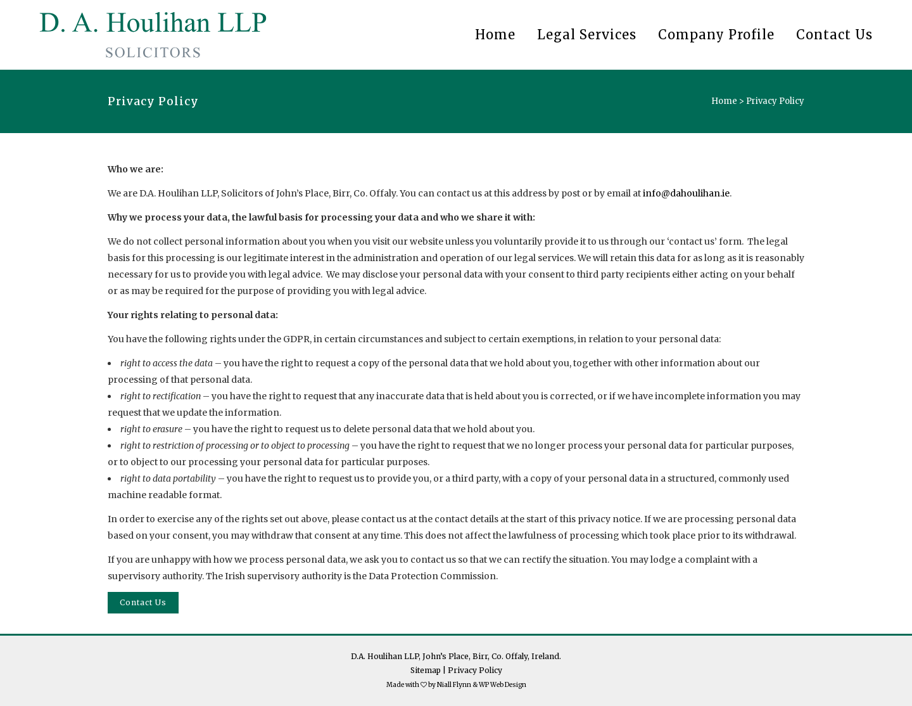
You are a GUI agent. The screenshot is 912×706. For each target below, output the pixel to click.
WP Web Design (502, 685)
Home (724, 101)
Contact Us (143, 602)
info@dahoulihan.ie (686, 193)
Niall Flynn (454, 685)
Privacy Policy (475, 670)
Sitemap (425, 670)
